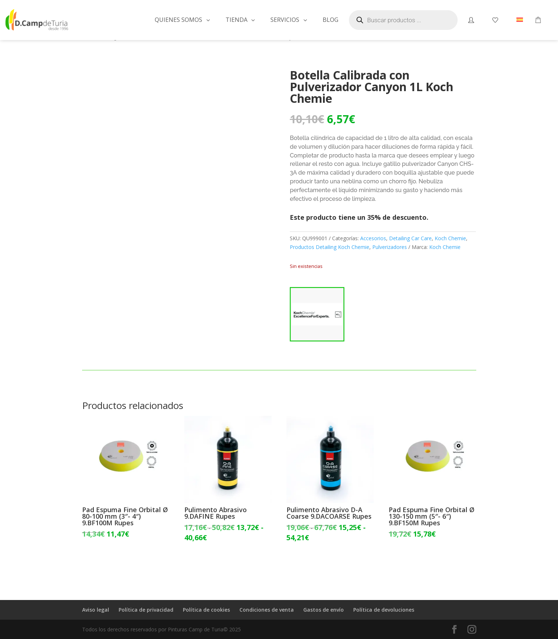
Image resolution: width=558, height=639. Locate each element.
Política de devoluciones (383, 609)
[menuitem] (519, 20)
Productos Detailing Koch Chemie (329, 246)
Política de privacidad (146, 609)
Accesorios (373, 238)
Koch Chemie (450, 238)
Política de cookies (206, 609)
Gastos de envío (323, 609)
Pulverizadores (389, 246)
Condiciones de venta (266, 609)
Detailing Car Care (410, 238)
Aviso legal (95, 609)
